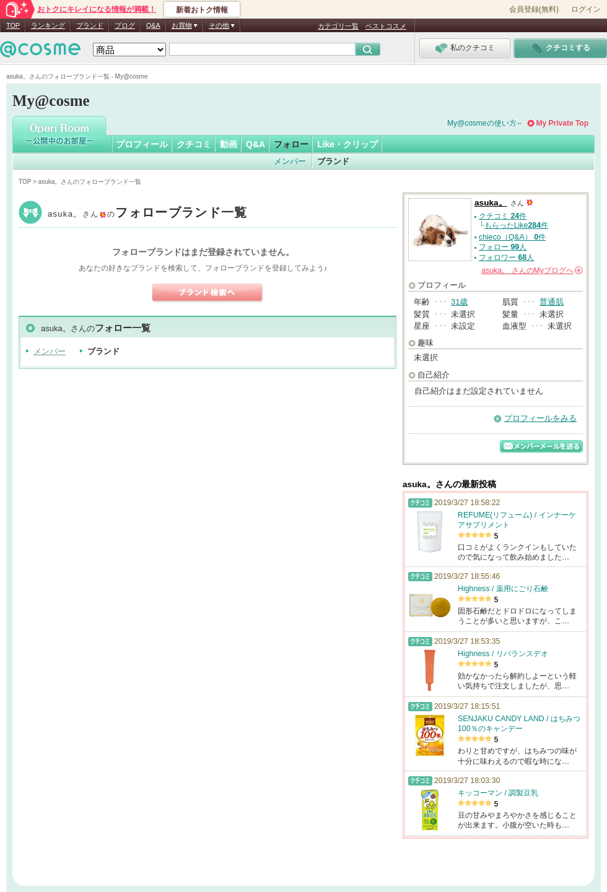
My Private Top (562, 123)
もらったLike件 (516, 225)
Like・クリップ (347, 144)
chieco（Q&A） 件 (512, 237)
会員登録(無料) (534, 9)
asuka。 (147, 214)
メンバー (290, 161)
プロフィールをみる (540, 418)
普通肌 (551, 301)
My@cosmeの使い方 (482, 123)
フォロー (291, 144)
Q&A (153, 25)
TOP (13, 25)
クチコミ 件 (502, 216)
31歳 (459, 301)
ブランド (89, 25)
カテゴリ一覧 (338, 26)
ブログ (125, 25)
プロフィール (142, 144)
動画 (228, 144)
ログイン (586, 9)
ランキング (48, 25)
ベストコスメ (385, 26)
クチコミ (194, 144)
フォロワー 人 (506, 257)
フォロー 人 (502, 247)
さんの (532, 270)
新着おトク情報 (202, 10)
